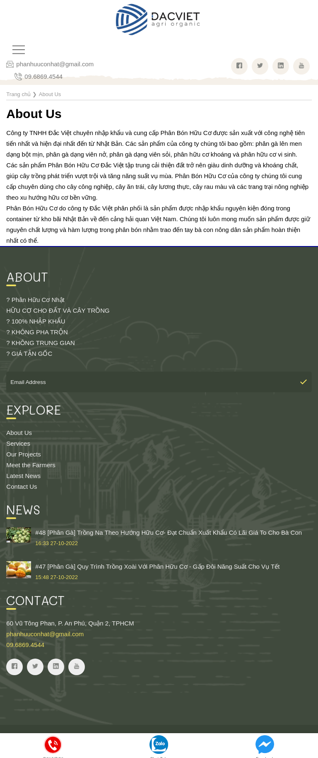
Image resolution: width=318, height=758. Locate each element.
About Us (19, 432)
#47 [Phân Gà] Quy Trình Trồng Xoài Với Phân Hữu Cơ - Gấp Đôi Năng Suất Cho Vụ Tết (158, 572)
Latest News (23, 475)
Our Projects (23, 454)
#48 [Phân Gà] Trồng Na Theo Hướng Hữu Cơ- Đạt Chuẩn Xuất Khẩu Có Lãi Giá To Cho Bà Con (158, 538)
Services (18, 443)
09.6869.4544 (43, 76)
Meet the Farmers (30, 464)
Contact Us (21, 486)
